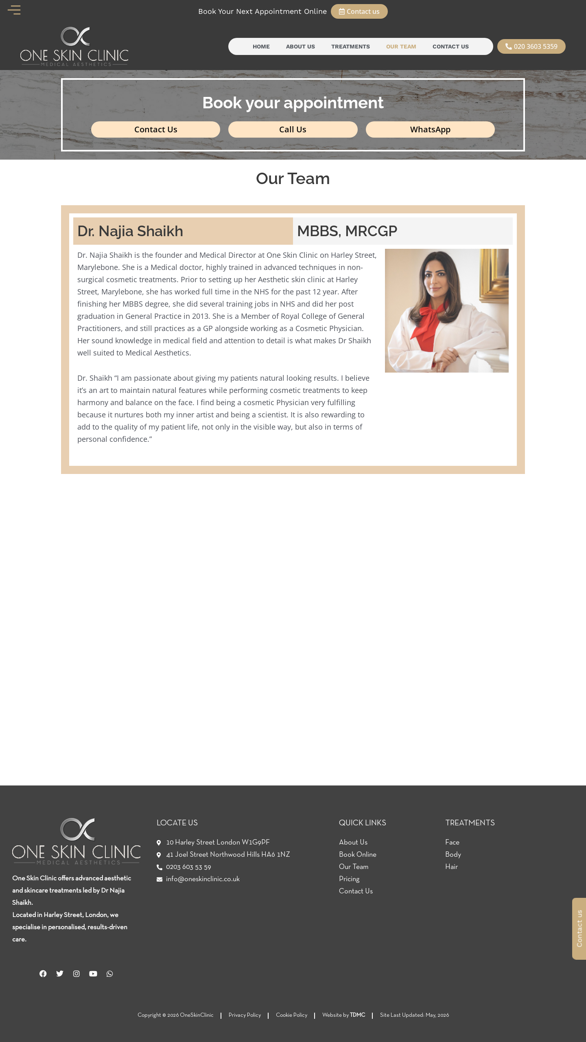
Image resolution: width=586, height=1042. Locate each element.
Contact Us (451, 46)
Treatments (350, 46)
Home (261, 46)
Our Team (401, 46)
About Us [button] (300, 46)
